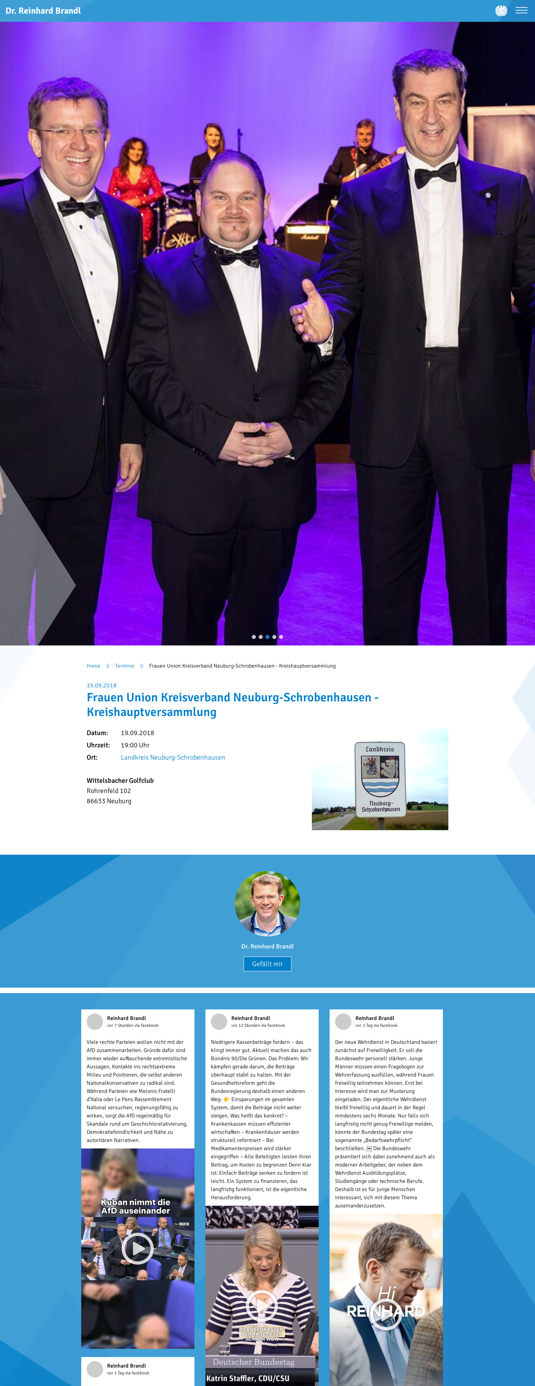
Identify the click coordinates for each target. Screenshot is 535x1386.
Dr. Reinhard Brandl (267, 946)
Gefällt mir (267, 964)
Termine (124, 665)
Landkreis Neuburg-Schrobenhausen (173, 757)
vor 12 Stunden (246, 1025)
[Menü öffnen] (521, 11)
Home (93, 665)
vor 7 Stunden (120, 1025)
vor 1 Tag (365, 1025)
